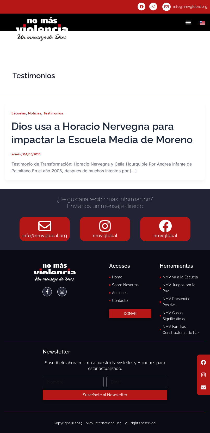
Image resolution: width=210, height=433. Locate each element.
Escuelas (18, 113)
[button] (188, 22)
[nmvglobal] (165, 226)
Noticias (34, 113)
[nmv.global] (105, 226)
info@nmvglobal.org (190, 6)
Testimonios (53, 113)
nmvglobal (165, 235)
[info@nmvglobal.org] (166, 7)
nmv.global (105, 235)
